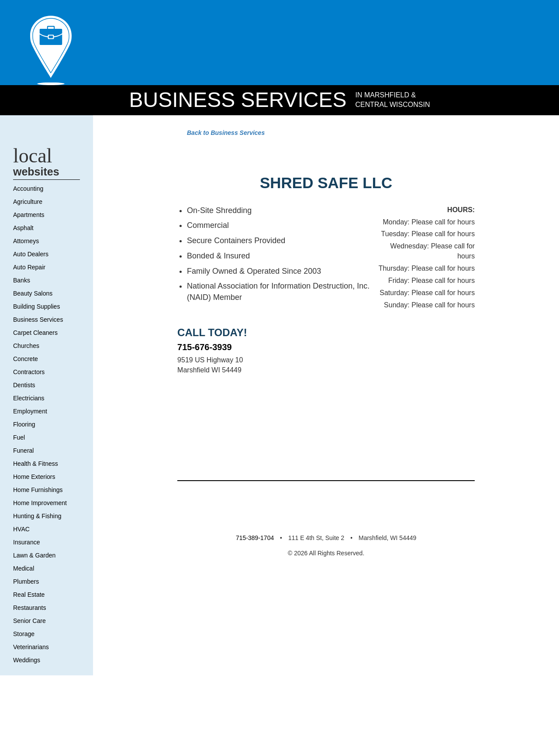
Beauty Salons (34, 335)
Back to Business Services (220, 143)
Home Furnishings (41, 531)
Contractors (30, 413)
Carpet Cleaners (37, 374)
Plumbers (28, 623)
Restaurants (31, 649)
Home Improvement (45, 544)
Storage (25, 675)
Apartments (31, 256)
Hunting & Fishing (40, 557)
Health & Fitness (37, 505)
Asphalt (24, 269)
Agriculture (29, 243)
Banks (22, 322)
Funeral (24, 492)
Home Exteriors (37, 518)
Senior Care (30, 662)
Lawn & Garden (36, 597)
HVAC (22, 571)
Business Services (235, 109)
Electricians (30, 440)
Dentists (25, 426)
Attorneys (27, 282)
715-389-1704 (248, 726)
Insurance (28, 584)
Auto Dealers (33, 295)
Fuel (19, 479)
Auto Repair (31, 309)
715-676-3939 (207, 467)
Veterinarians (32, 688)
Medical (25, 610)
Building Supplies (39, 348)
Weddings (28, 701)
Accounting (30, 230)
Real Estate (30, 636)
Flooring (26, 466)
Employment (33, 453)
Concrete (27, 400)
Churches (27, 387)
